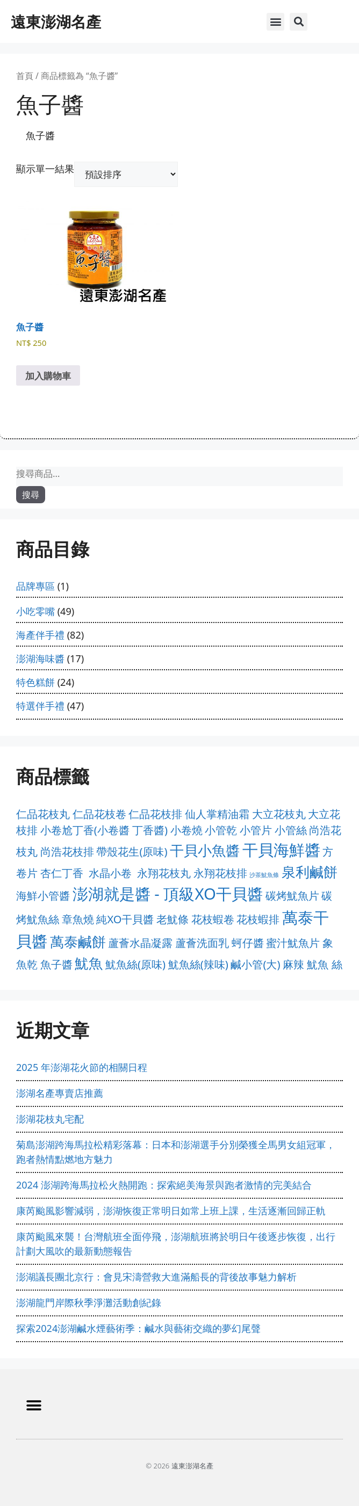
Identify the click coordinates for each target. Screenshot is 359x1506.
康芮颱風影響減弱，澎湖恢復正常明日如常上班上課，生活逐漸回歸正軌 (171, 1210)
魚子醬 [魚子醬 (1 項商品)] (56, 964)
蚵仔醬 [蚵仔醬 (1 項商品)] (248, 943)
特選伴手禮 (40, 705)
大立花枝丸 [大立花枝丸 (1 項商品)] (279, 814)
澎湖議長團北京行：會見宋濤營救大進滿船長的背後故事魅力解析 (156, 1276)
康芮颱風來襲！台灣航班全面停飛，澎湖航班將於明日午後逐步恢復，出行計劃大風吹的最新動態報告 (175, 1243)
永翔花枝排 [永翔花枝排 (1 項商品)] (220, 873)
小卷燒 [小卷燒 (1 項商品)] (186, 830)
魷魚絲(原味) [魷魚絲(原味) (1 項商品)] (135, 964)
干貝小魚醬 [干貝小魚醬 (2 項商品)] (205, 850)
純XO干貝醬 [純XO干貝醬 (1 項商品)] (125, 919)
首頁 (24, 76)
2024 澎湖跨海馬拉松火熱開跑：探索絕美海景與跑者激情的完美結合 (164, 1184)
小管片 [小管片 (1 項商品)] (256, 830)
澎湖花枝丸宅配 (50, 1118)
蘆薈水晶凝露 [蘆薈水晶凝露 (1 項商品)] (140, 943)
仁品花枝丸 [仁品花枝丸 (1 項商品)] (43, 814)
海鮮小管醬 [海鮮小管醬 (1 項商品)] (43, 895)
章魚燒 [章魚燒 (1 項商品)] (78, 919)
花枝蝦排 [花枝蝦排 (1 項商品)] (257, 919)
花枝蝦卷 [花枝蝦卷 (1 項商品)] (212, 919)
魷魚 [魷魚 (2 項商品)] (89, 963)
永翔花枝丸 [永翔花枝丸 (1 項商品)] (164, 873)
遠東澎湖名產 (56, 21)
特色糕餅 (35, 682)
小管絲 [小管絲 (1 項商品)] (291, 830)
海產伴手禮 (40, 634)
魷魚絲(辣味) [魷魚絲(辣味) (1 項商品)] (198, 964)
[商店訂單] (126, 174)
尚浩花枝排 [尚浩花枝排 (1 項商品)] (67, 851)
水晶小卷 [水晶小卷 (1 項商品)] (110, 873)
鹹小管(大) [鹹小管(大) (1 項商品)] (255, 964)
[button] (275, 22)
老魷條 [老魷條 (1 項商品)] (172, 919)
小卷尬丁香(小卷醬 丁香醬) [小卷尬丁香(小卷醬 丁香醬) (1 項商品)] (104, 830)
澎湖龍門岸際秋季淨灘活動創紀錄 (88, 1302)
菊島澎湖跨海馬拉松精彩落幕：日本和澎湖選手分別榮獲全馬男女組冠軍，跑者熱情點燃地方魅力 (175, 1151)
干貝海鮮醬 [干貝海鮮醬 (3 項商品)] (281, 849)
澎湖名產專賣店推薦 (59, 1093)
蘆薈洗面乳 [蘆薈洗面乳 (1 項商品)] (202, 943)
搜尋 (30, 495)
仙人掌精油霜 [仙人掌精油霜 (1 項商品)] (217, 814)
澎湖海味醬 (40, 658)
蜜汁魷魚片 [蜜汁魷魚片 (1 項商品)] (293, 943)
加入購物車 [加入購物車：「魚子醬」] (48, 376)
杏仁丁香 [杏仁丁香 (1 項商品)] (61, 873)
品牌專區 (35, 586)
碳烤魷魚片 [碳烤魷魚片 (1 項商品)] (292, 895)
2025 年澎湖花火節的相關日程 (81, 1067)
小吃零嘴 (35, 611)
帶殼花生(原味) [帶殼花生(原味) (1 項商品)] (131, 851)
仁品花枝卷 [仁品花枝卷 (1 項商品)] (99, 814)
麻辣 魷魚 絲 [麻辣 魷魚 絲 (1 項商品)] (312, 964)
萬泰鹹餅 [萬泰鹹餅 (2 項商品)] (78, 941)
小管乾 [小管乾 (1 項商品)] (221, 830)
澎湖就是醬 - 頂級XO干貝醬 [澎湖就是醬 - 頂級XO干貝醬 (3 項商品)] (168, 893)
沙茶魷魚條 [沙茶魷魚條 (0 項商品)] (264, 875)
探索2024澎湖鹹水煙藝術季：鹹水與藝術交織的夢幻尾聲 (138, 1328)
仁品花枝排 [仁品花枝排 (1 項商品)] (155, 814)
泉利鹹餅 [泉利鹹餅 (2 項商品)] (310, 872)
